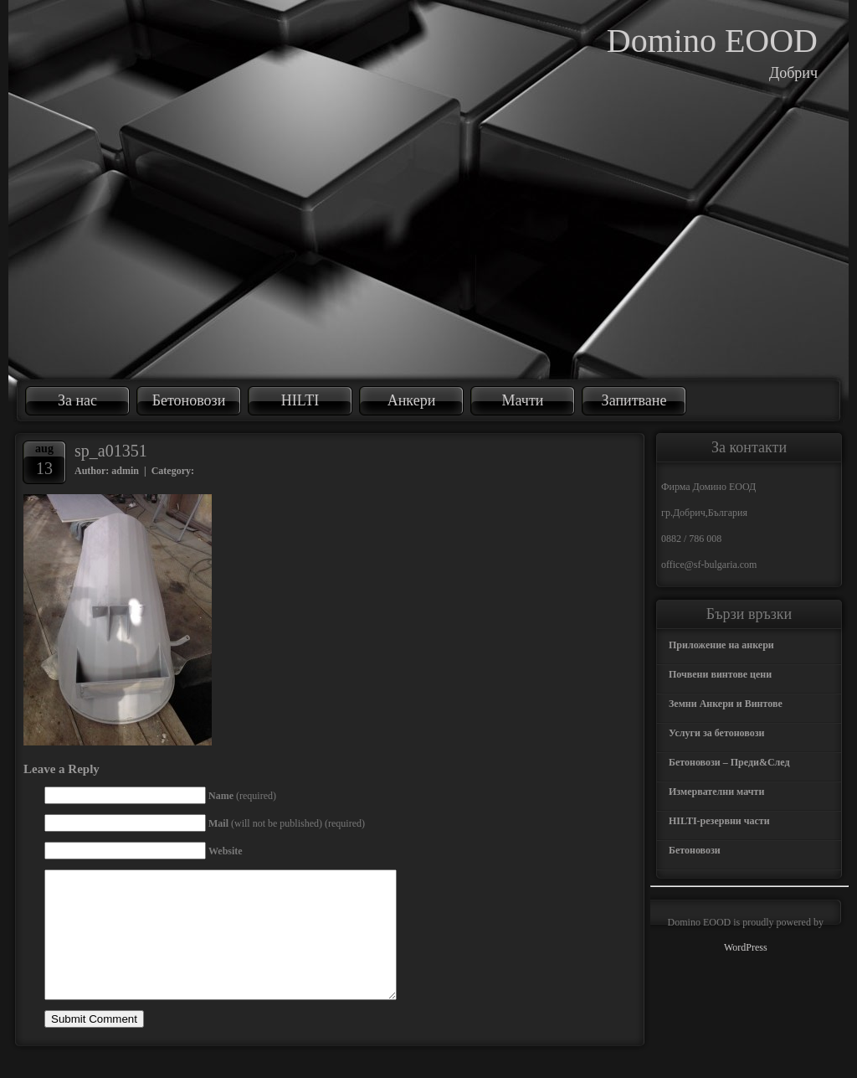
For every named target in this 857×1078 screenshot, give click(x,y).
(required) (242, 796)
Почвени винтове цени (720, 674)
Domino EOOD (712, 40)
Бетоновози (189, 400)
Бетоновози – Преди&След (729, 762)
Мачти (523, 400)
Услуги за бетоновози (716, 733)
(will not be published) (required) (286, 823)
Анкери (411, 400)
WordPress (745, 947)
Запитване (634, 400)
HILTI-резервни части (719, 821)
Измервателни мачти (716, 791)
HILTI (300, 400)
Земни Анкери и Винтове (726, 703)
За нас (77, 400)
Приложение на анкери (721, 645)
